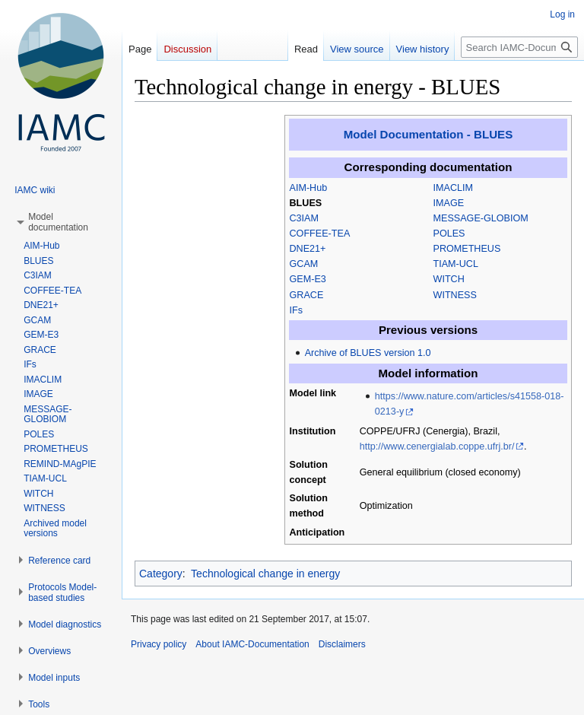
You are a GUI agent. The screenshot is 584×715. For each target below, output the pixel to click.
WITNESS (455, 295)
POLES (449, 233)
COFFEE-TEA (320, 233)
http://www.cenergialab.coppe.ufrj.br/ (437, 446)
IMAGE (449, 203)
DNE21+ (308, 248)
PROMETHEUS (467, 248)
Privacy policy (158, 644)
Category (160, 573)
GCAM (304, 264)
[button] (58, 222)
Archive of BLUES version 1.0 (368, 353)
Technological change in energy (265, 573)
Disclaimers (342, 644)
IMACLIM (453, 188)
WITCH (449, 279)
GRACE (307, 295)
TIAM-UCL (455, 264)
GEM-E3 (308, 279)
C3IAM (304, 218)
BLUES (306, 203)
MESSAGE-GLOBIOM (480, 218)
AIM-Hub (309, 188)
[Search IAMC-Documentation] (519, 47)
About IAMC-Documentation (252, 644)
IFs (296, 310)
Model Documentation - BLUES (428, 134)
